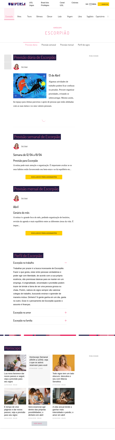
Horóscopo (57, 28)
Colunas (75, 3)
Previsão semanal (47, 45)
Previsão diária (27, 45)
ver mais (39, 423)
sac (87, 4)
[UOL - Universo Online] (27, 4)
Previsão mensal (68, 45)
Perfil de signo (88, 45)
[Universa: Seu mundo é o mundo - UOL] (16, 4)
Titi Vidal (24, 67)
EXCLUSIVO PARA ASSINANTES (44, 176)
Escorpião (57, 32)
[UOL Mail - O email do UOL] (92, 4)
